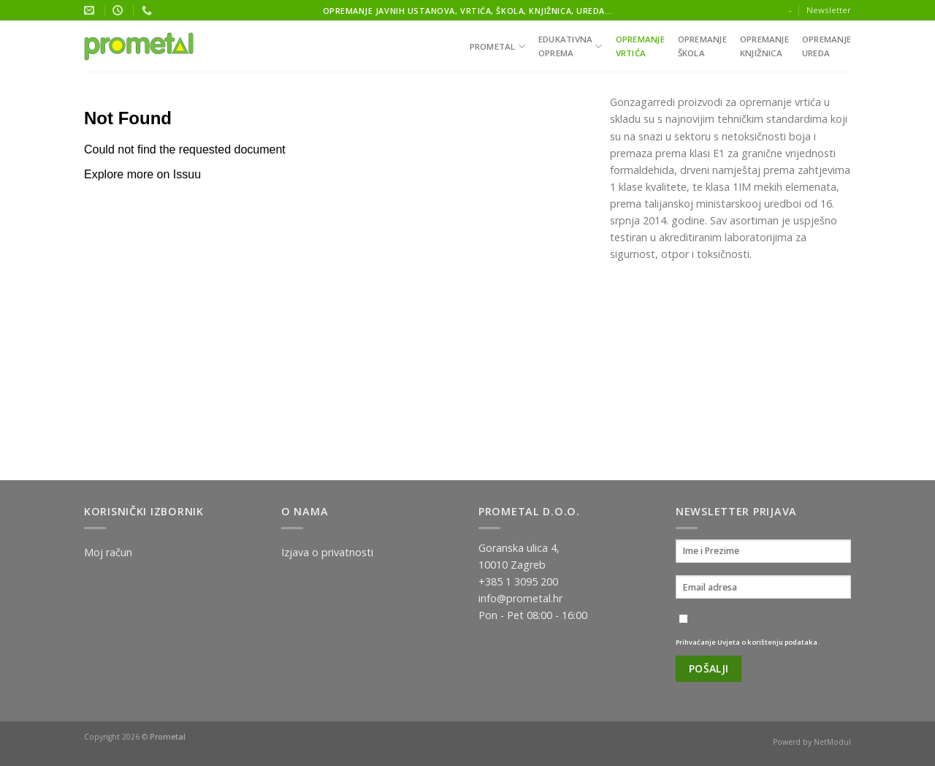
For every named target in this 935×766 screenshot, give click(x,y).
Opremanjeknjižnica (764, 46)
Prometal (497, 46)
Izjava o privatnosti (327, 552)
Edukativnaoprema (570, 46)
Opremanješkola (702, 46)
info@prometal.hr (520, 598)
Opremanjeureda (826, 46)
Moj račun (108, 552)
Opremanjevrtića (640, 46)
